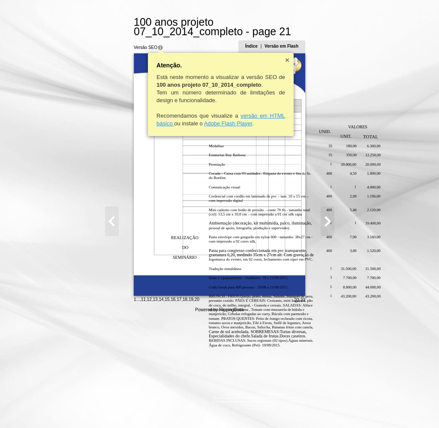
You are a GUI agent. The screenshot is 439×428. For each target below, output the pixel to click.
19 (149, 408)
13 (113, 408)
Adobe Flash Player (186, 114)
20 (155, 408)
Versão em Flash (323, 36)
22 (338, 409)
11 (101, 408)
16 (131, 408)
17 (137, 408)
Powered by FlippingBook (219, 418)
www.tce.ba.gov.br (220, 399)
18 (143, 408)
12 (107, 408)
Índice (293, 36)
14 (119, 408)
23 (344, 409)
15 (125, 408)
